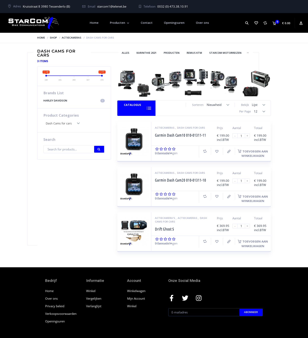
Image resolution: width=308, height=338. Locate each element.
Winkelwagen (136, 291)
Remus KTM (194, 53)
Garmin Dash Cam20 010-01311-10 (180, 180)
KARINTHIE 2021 (146, 53)
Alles (125, 53)
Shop (53, 37)
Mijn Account (136, 298)
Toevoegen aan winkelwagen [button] (253, 153)
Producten (171, 53)
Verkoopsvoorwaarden (61, 314)
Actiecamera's (165, 218)
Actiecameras (71, 37)
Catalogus (132, 105)
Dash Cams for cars (191, 127)
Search (99, 149)
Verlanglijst (93, 306)
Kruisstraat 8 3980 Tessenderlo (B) (46, 6)
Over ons (51, 298)
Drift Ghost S (164, 229)
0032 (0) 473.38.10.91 (172, 6)
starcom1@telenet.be (111, 6)
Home (41, 37)
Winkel (91, 291)
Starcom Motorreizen (225, 53)
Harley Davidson (74, 100)
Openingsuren (55, 321)
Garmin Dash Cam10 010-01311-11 (180, 135)
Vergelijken (93, 298)
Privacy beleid (54, 306)
